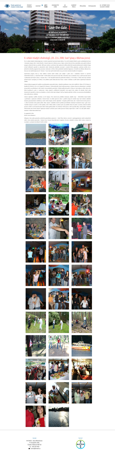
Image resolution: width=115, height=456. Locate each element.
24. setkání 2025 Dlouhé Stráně (105, 6)
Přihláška (83, 6)
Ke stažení (65, 6)
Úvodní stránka (29, 6)
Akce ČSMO (46, 6)
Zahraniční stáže (55, 6)
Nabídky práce (73, 6)
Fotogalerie (92, 6)
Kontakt (38, 6)
